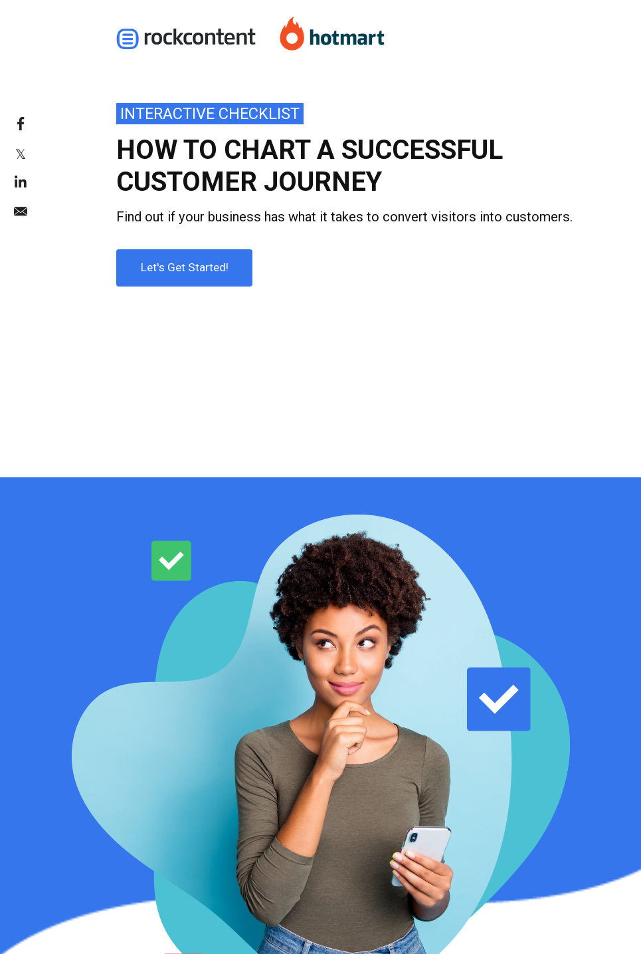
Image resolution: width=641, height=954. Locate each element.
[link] (49, 123)
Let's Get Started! (172, 261)
